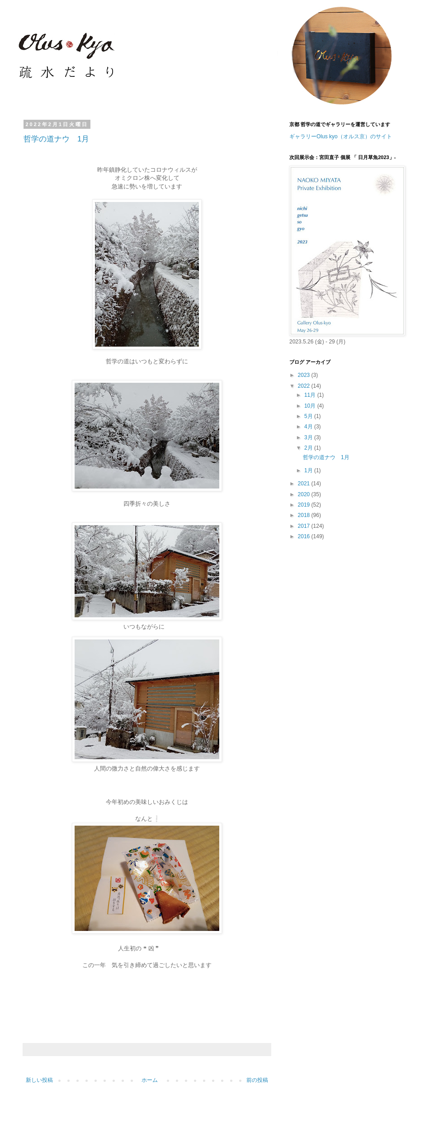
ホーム (150, 1080)
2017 (304, 526)
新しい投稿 (39, 1080)
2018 (304, 515)
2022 (304, 386)
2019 (304, 505)
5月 (309, 416)
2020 (304, 494)
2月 (309, 448)
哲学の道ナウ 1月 (56, 139)
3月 (309, 437)
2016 (304, 536)
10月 (310, 406)
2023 (304, 375)
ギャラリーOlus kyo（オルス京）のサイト (340, 136)
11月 (310, 395)
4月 (309, 426)
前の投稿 (257, 1080)
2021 (304, 483)
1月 (309, 470)
